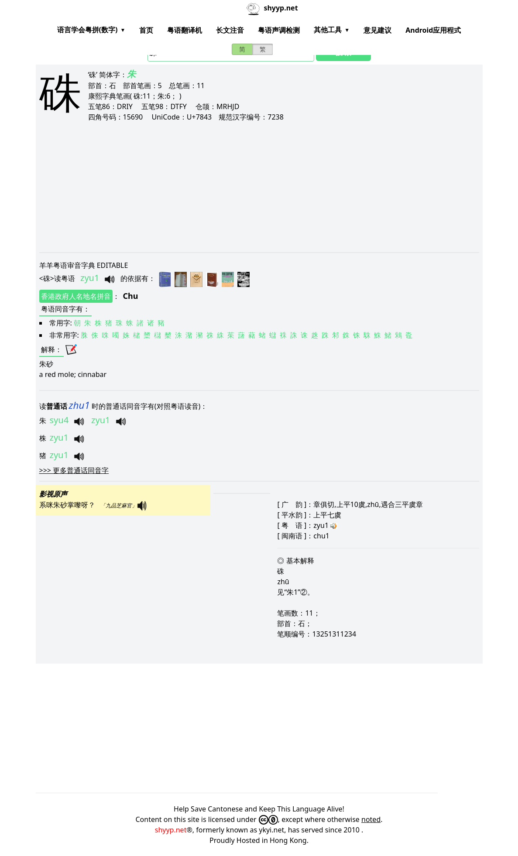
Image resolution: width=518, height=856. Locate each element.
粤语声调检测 (279, 30)
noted (371, 819)
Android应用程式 (433, 30)
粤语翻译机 (184, 30)
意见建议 (377, 30)
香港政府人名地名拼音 (76, 296)
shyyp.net (171, 830)
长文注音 (230, 30)
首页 (146, 30)
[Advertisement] (259, 187)
